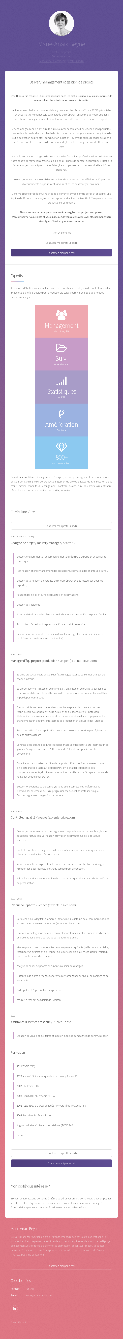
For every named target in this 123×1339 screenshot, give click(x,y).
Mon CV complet (62, 232)
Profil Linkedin (76, 60)
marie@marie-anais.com (52, 60)
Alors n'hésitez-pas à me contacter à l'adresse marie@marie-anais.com (49, 1207)
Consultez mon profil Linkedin (61, 242)
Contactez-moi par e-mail (61, 252)
